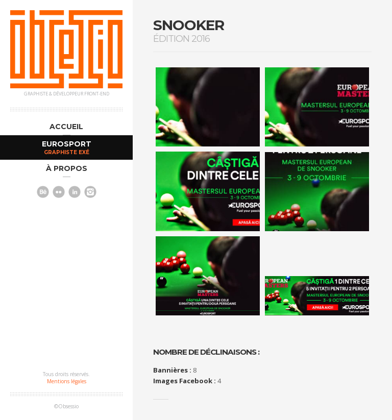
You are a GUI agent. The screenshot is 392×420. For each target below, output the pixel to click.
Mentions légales (66, 381)
